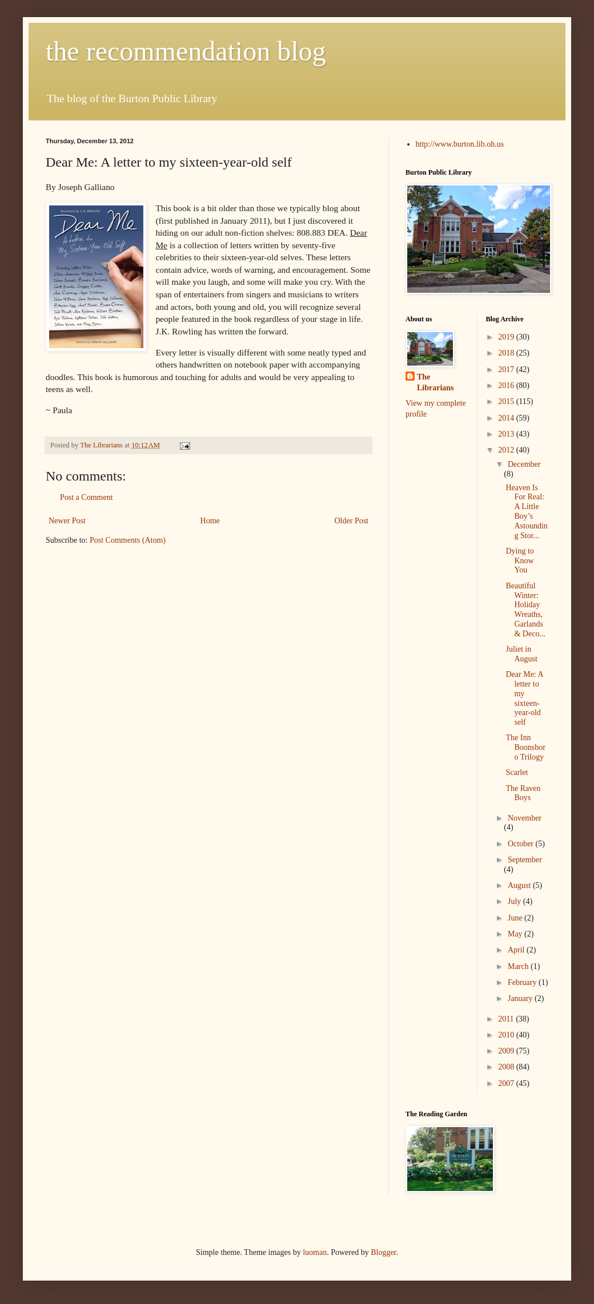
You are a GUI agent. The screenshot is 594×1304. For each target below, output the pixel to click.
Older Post (352, 520)
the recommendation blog (186, 51)
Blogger (383, 1252)
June (516, 918)
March (519, 966)
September (525, 859)
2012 (507, 450)
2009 (507, 1051)
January (521, 998)
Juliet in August (521, 654)
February (523, 982)
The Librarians (435, 383)
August (520, 885)
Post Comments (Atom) (128, 540)
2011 (507, 1019)
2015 (507, 401)
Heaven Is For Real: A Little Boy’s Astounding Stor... (526, 511)
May (516, 934)
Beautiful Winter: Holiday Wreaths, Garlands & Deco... (525, 610)
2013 (507, 434)
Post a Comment (86, 497)
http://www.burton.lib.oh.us (460, 144)
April (517, 950)
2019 (507, 337)
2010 (507, 1035)
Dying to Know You (519, 561)
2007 (507, 1083)
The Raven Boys (522, 793)
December (524, 464)
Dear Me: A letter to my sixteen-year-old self (524, 698)
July (515, 901)
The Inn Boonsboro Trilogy (525, 747)
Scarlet (516, 772)
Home (210, 520)
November (524, 818)
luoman (315, 1252)
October (522, 843)
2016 (507, 385)
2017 (507, 369)
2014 (507, 418)
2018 (507, 353)
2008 (507, 1067)
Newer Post (67, 520)
